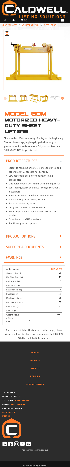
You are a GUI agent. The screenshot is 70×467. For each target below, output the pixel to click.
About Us (35, 360)
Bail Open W (14, 285)
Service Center (35, 384)
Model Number (12, 269)
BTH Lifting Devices (30, 25)
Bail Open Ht (14, 289)
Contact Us (9, 412)
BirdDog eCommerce (39, 466)
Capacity (14, 273)
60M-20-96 (56, 268)
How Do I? (35, 368)
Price (8, 321)
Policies (35, 376)
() (24, 20)
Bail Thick (13, 293)
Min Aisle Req (15, 277)
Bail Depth (13, 281)
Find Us (6, 416)
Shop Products (9, 25)
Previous (5, 98)
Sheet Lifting (50, 25)
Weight (12, 314)
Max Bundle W (15, 298)
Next (62, 98)
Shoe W (12, 310)
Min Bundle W (15, 302)
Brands (35, 352)
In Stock (9, 318)
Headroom (13, 306)
